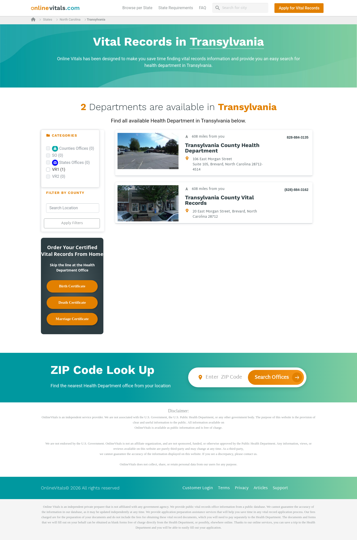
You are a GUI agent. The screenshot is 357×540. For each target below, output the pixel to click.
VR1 (58, 169)
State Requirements (175, 7)
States (47, 19)
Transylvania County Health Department (222, 148)
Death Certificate (72, 302)
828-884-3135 (297, 137)
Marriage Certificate (72, 319)
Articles (261, 488)
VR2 (58, 176)
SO (57, 155)
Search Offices (272, 377)
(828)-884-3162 (296, 190)
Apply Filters (72, 223)
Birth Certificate (72, 286)
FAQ (202, 7)
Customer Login (197, 488)
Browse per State (138, 7)
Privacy (242, 488)
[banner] (55, 8)
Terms (224, 488)
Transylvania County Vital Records (219, 200)
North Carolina (70, 19)
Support (280, 488)
